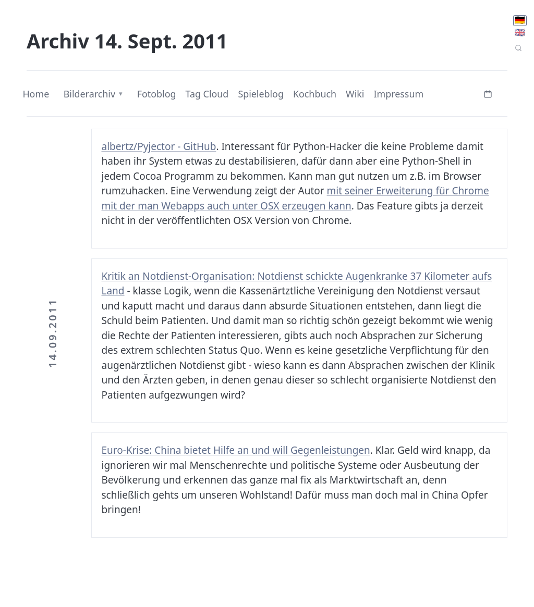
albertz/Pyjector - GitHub (159, 146)
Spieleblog (261, 94)
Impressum (398, 94)
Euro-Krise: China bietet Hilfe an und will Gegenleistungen (236, 450)
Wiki (355, 94)
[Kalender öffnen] (488, 93)
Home (35, 94)
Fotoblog (156, 94)
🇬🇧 (520, 32)
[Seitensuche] (518, 48)
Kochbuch (314, 94)
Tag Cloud (206, 94)
